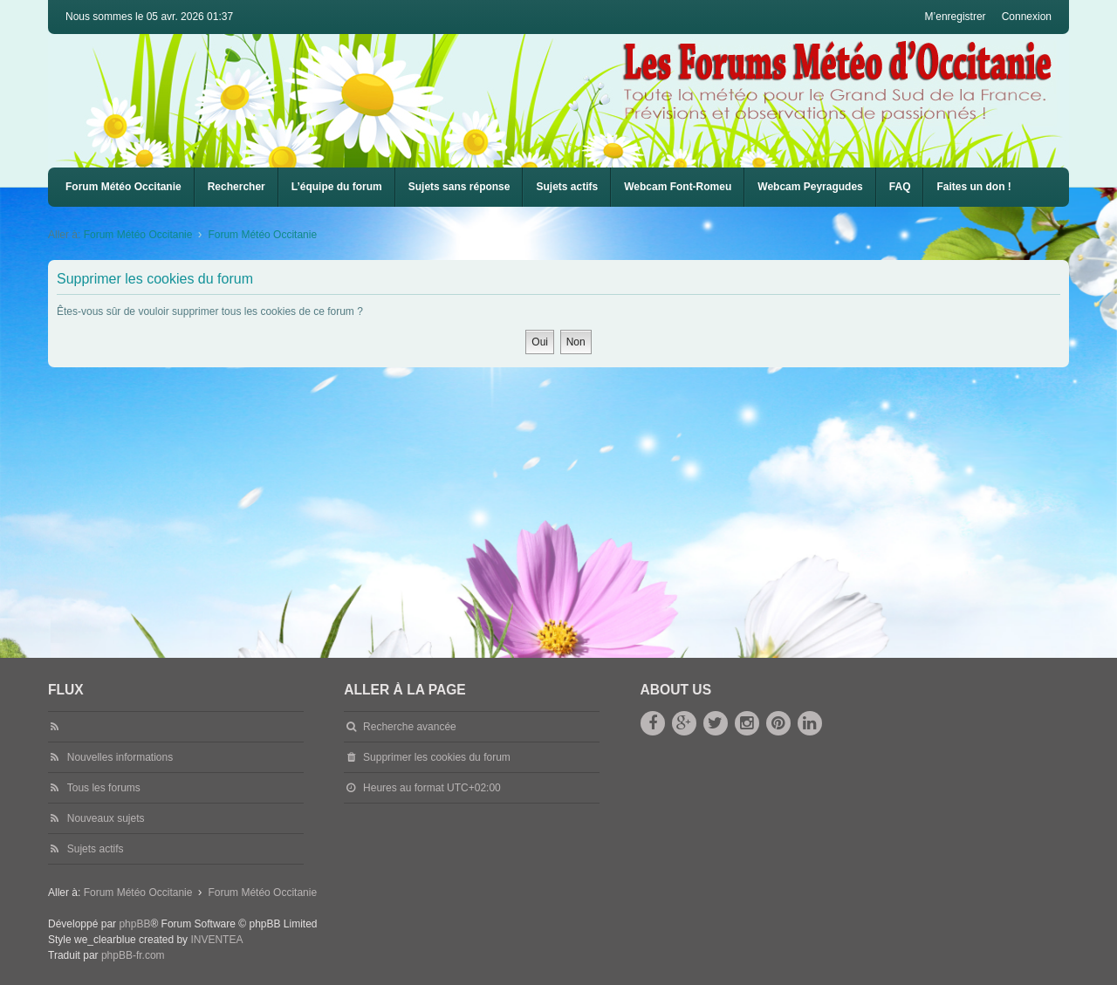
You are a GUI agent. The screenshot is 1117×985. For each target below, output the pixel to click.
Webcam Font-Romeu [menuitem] (677, 187)
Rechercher (236, 187)
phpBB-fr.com (133, 955)
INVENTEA (216, 940)
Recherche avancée (409, 727)
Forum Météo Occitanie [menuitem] (123, 187)
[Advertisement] (571, 498)
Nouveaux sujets (106, 818)
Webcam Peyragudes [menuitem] (810, 187)
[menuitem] (677, 187)
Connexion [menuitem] (1027, 16)
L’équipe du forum (336, 187)
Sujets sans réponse (459, 187)
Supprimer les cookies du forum (437, 757)
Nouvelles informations (120, 757)
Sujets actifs (567, 187)
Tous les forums (103, 788)
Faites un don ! (973, 187)
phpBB (134, 924)
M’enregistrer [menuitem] (955, 16)
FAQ (900, 187)
